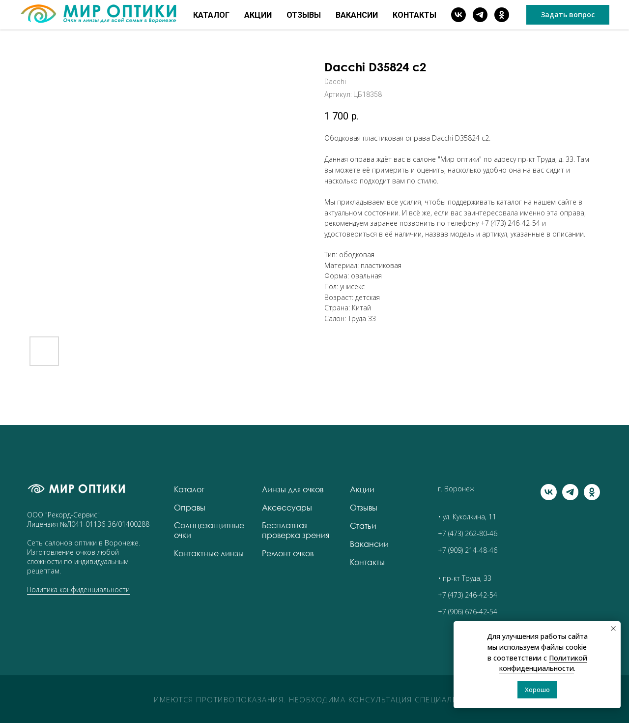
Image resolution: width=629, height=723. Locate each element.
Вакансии (357, 15)
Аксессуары (287, 507)
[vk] (458, 14)
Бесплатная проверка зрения (295, 530)
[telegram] (480, 14)
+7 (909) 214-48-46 (467, 550)
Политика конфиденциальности (78, 589)
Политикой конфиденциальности (543, 663)
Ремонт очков (288, 553)
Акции (258, 15)
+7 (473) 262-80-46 (467, 533)
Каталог (211, 15)
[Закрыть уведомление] (613, 628)
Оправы (189, 507)
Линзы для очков (292, 489)
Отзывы (303, 15)
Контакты (414, 15)
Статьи (363, 526)
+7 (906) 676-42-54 (467, 611)
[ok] (501, 14)
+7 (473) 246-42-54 (510, 223)
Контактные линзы (209, 553)
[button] (567, 15)
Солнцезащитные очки (209, 530)
